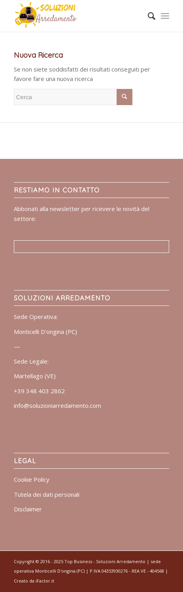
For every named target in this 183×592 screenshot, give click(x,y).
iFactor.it (45, 581)
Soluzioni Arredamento (120, 561)
